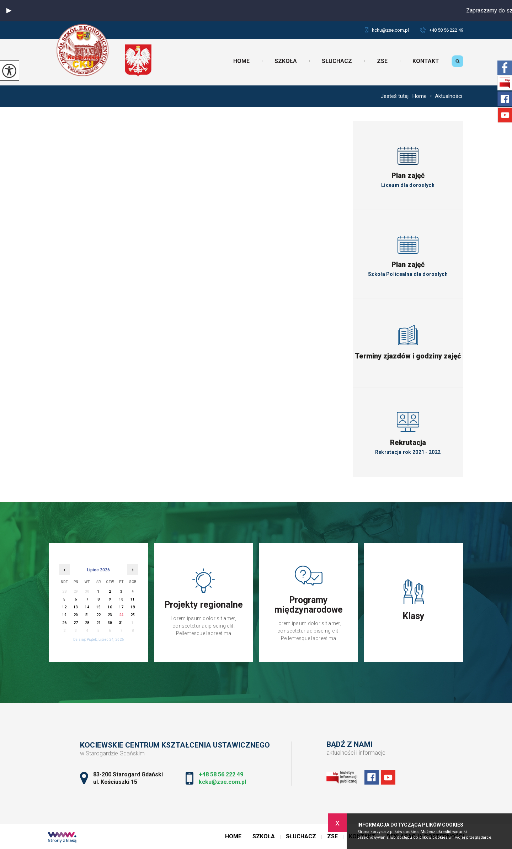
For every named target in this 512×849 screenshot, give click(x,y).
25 (132, 615)
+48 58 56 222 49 (441, 30)
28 (87, 623)
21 (87, 615)
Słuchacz (337, 61)
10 (121, 599)
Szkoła (285, 61)
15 (98, 607)
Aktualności (444, 96)
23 (110, 615)
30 (110, 623)
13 (76, 607)
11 (132, 599)
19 (64, 615)
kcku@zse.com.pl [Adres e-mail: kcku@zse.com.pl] (222, 782)
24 (121, 615)
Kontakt (425, 61)
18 (132, 607)
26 (64, 623)
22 (98, 615)
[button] (9, 10)
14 (87, 607)
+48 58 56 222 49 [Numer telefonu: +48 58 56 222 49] (221, 774)
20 (76, 615)
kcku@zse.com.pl (386, 30)
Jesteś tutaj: (396, 96)
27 (76, 623)
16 (110, 607)
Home (241, 61)
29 (98, 623)
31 (121, 623)
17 (121, 607)
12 (64, 607)
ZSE (382, 61)
